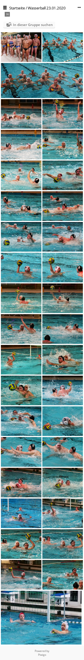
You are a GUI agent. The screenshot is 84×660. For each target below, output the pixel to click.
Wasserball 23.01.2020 (47, 8)
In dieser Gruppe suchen (33, 24)
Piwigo (42, 655)
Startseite (17, 8)
